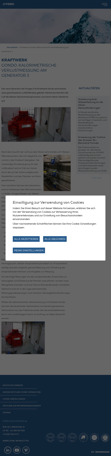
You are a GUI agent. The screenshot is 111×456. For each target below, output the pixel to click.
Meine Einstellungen (29, 250)
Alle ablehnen (55, 238)
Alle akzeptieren (26, 238)
